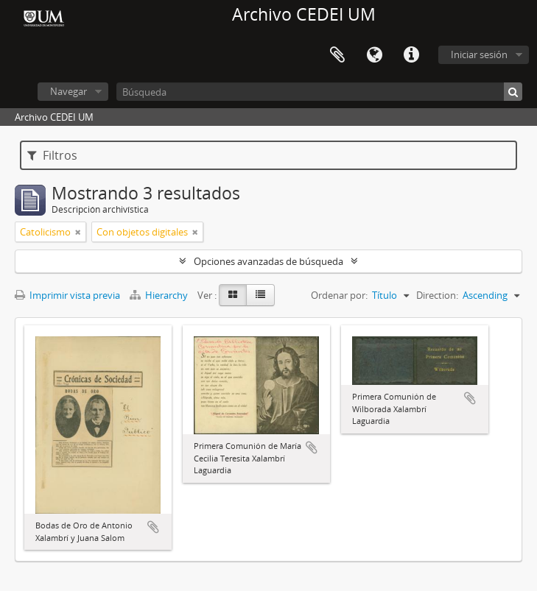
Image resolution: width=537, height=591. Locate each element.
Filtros (52, 155)
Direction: (437, 295)
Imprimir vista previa (67, 295)
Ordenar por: (339, 295)
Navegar (68, 91)
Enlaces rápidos (411, 55)
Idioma (374, 55)
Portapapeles (337, 55)
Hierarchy (160, 295)
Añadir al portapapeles (153, 527)
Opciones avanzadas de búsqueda (268, 261)
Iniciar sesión (479, 54)
